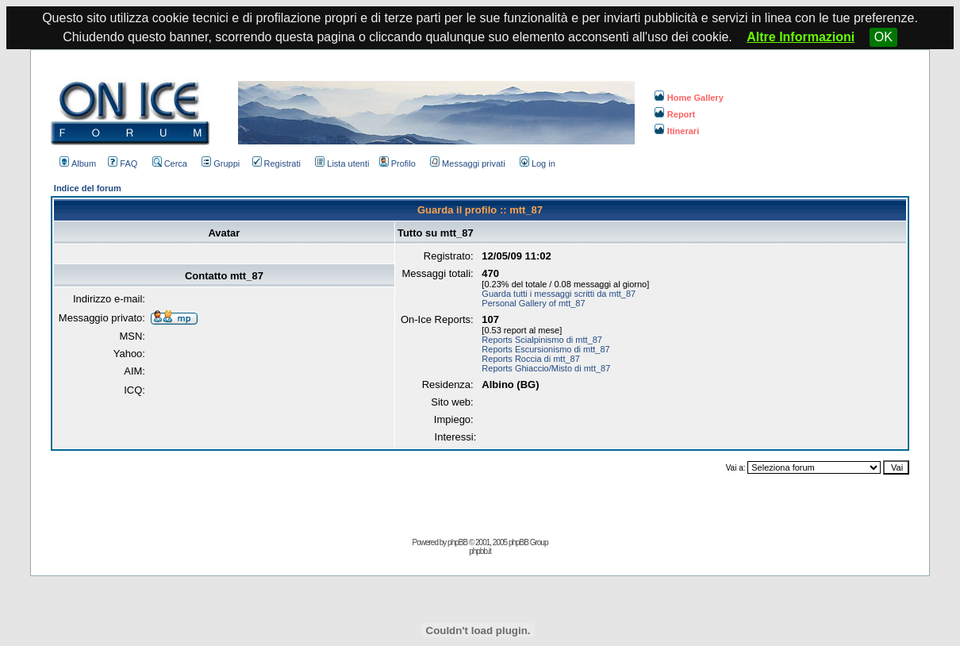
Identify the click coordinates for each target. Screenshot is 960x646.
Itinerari (677, 131)
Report (675, 114)
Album (78, 163)
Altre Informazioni (800, 37)
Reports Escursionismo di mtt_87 (545, 349)
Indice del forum (87, 188)
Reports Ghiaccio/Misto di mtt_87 (546, 368)
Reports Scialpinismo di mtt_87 (542, 339)
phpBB (457, 542)
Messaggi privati (467, 163)
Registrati (276, 163)
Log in (537, 163)
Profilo (397, 163)
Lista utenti (342, 163)
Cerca (169, 163)
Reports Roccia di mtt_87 (531, 358)
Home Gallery (689, 97)
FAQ (122, 163)
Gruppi (221, 163)
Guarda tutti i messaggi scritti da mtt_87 (559, 293)
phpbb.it (480, 551)
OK (883, 37)
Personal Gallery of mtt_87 (533, 303)
